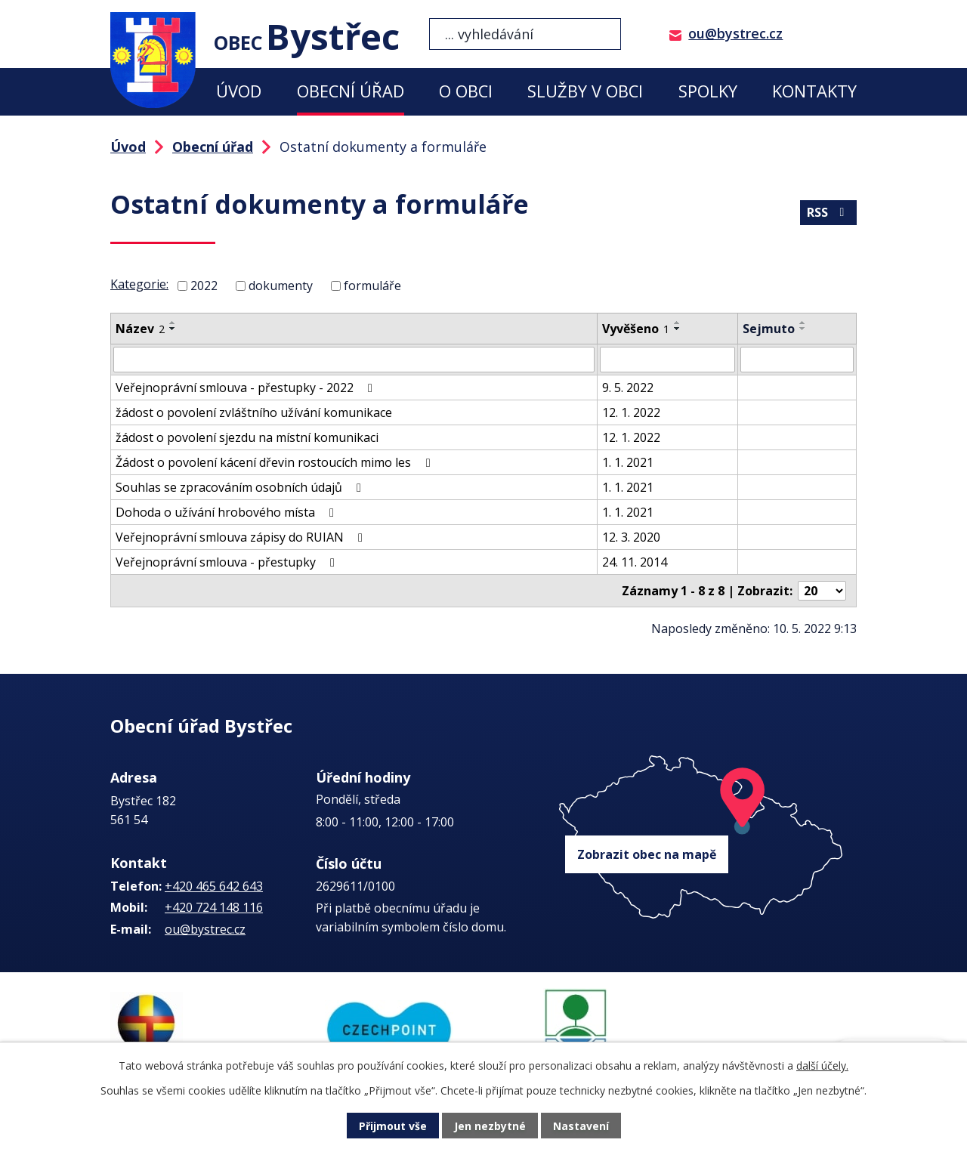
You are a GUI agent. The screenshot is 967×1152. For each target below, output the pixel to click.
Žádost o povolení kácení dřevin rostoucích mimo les (275, 462)
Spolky (707, 91)
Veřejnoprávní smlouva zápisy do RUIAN (242, 537)
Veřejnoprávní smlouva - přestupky (228, 562)
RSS (828, 212)
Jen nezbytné (490, 1126)
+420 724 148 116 (214, 907)
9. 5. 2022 (627, 387)
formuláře (372, 285)
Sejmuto (769, 328)
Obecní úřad (350, 91)
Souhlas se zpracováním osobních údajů (241, 487)
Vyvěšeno (635, 328)
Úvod (238, 91)
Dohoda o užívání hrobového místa (227, 512)
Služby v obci (585, 91)
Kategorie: (139, 284)
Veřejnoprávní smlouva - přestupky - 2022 (247, 387)
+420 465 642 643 (214, 886)
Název (140, 328)
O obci (466, 91)
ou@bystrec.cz (735, 33)
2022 (204, 285)
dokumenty (281, 285)
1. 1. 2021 (627, 462)
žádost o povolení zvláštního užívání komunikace (254, 412)
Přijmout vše (393, 1126)
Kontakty (814, 91)
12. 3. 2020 (631, 537)
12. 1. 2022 (631, 412)
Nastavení (581, 1126)
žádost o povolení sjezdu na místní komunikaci (247, 437)
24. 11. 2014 (634, 562)
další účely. (822, 1065)
